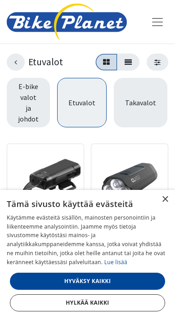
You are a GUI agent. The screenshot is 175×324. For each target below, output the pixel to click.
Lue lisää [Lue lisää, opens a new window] (115, 262)
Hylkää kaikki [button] (87, 302)
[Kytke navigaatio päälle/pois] (157, 21)
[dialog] (87, 257)
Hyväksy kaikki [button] (87, 281)
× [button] (165, 199)
